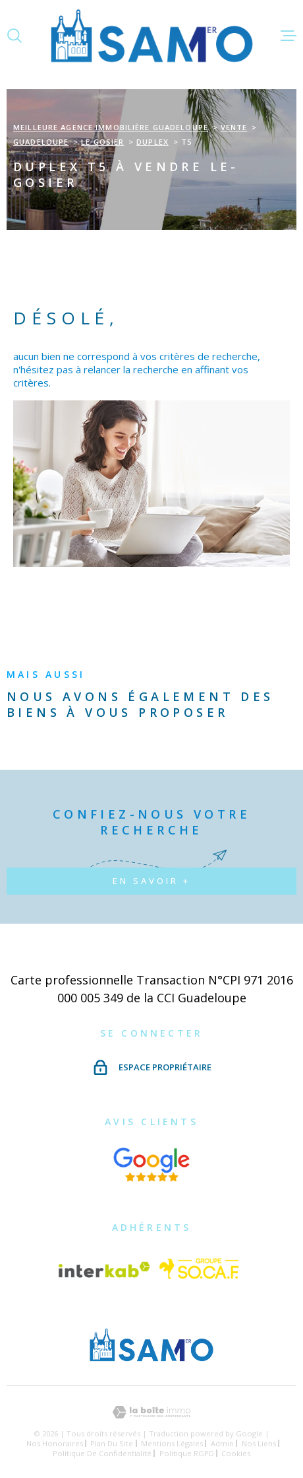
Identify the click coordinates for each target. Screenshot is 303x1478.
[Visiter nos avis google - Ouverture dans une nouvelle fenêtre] (151, 1164)
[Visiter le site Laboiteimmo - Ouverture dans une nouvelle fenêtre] (151, 1412)
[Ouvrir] (14, 36)
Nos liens (259, 1443)
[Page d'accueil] (152, 35)
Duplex (152, 142)
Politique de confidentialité (102, 1453)
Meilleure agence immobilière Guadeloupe (110, 127)
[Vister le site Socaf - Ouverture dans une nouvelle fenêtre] (199, 1270)
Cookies (235, 1453)
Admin (222, 1443)
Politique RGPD (186, 1453)
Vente (234, 127)
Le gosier (102, 142)
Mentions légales (172, 1443)
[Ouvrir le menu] (288, 36)
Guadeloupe (41, 142)
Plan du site (111, 1443)
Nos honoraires (54, 1443)
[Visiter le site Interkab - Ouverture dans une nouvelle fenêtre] (104, 1270)
